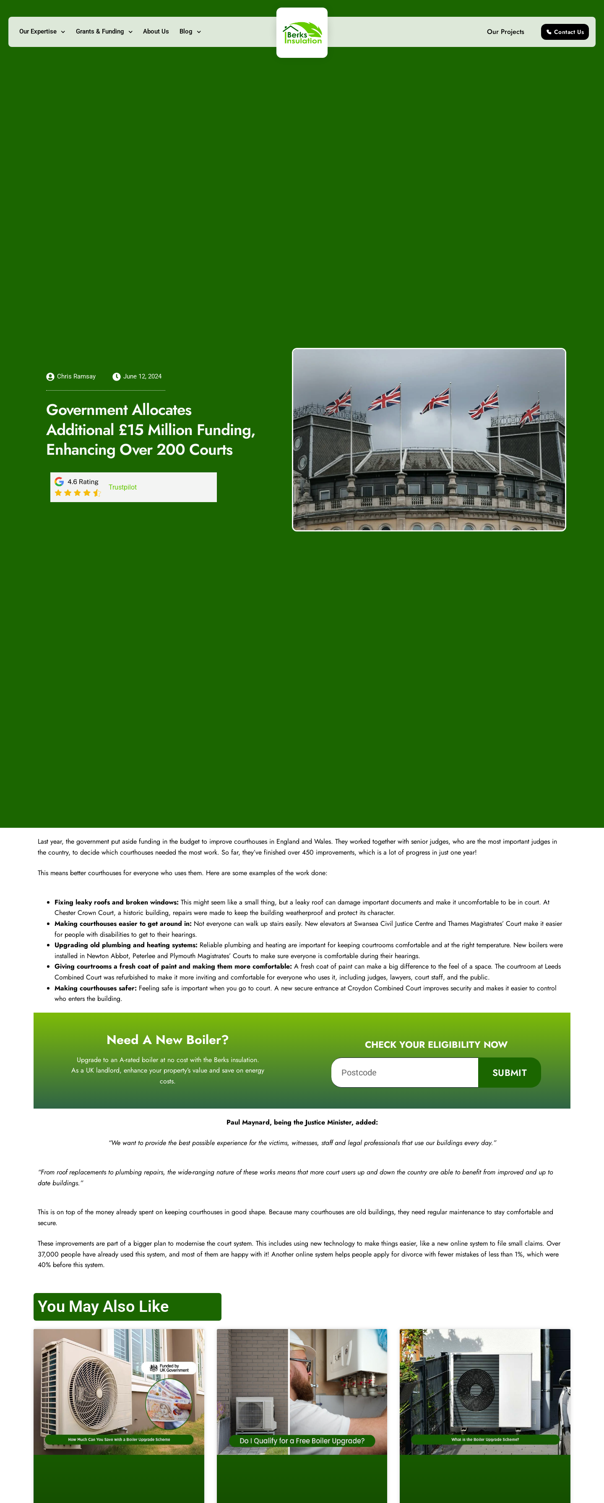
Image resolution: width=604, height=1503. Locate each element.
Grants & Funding (104, 32)
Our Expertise (42, 32)
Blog (190, 32)
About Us (156, 31)
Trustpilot (123, 487)
